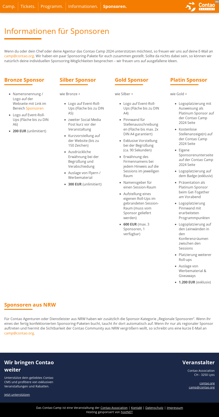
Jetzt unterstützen (17, 395)
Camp (8, 6)
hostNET (127, 412)
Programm (51, 6)
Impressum (175, 408)
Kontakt (136, 408)
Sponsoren (114, 6)
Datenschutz (154, 408)
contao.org (207, 383)
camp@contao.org (19, 56)
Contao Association (114, 408)
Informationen (82, 6)
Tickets (27, 6)
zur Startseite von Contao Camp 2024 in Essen (202, 6)
